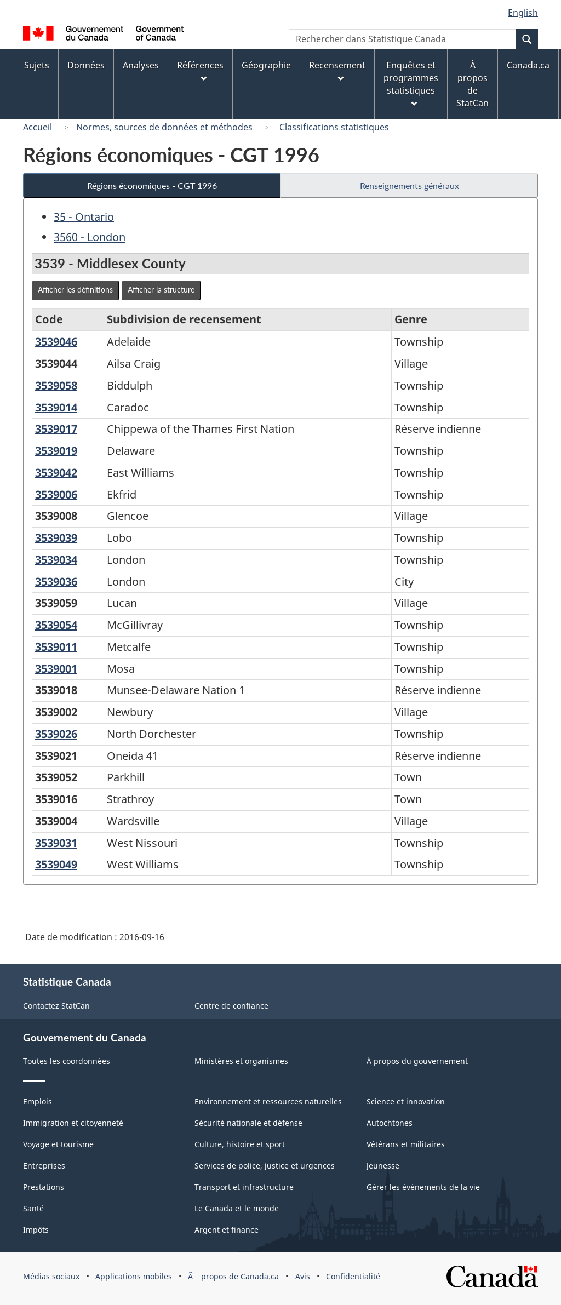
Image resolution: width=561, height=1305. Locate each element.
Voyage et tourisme (58, 1144)
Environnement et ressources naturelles (268, 1101)
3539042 (56, 472)
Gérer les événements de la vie (423, 1187)
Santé (33, 1208)
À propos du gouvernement (417, 1061)
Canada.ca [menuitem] (528, 65)
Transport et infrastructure (244, 1187)
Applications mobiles (133, 1276)
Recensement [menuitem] (337, 70)
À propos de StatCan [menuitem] (472, 84)
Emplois (37, 1101)
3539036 (56, 581)
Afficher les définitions (75, 289)
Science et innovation (406, 1101)
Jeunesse (383, 1165)
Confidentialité (353, 1276)
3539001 (56, 668)
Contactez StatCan (56, 1005)
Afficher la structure (161, 289)
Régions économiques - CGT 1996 (152, 185)
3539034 (56, 559)
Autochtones (390, 1123)
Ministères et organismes (241, 1061)
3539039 (56, 537)
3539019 (56, 450)
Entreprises (44, 1165)
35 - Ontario (84, 216)
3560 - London (89, 237)
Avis (302, 1276)
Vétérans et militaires (406, 1144)
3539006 (56, 494)
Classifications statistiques (333, 127)
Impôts (36, 1229)
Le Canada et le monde (236, 1208)
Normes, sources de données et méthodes (164, 127)
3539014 (56, 407)
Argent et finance (226, 1229)
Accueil (37, 127)
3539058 (56, 385)
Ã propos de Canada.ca (233, 1276)
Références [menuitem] (200, 70)
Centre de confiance (231, 1005)
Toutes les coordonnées (66, 1061)
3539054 (56, 624)
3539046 (56, 341)
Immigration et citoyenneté (73, 1123)
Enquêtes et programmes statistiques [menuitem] (410, 83)
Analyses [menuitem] (141, 65)
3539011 (56, 646)
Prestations (43, 1187)
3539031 (56, 842)
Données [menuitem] (86, 65)
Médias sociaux (51, 1276)
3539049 (56, 864)
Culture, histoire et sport (239, 1144)
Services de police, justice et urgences (264, 1165)
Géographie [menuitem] (266, 65)
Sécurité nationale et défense (248, 1123)
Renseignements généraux (409, 185)
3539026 (56, 733)
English (523, 13)
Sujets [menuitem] (36, 65)
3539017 (56, 428)
